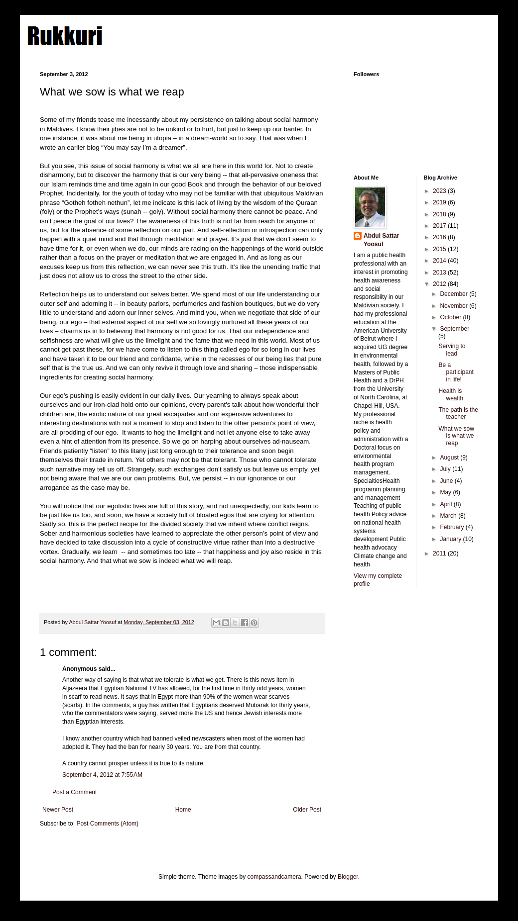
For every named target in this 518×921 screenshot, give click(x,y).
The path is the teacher (458, 413)
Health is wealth (450, 394)
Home (183, 809)
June (447, 480)
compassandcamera (274, 876)
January (451, 539)
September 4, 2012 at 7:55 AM (102, 774)
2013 (440, 272)
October (451, 317)
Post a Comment (74, 792)
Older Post (307, 809)
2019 (440, 202)
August (450, 457)
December (454, 293)
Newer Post (57, 809)
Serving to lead (451, 350)
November (454, 305)
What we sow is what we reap (456, 436)
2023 (440, 190)
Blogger (348, 876)
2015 (440, 249)
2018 (440, 214)
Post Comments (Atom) (107, 823)
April (446, 504)
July (446, 468)
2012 (440, 283)
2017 (440, 225)
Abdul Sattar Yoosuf (381, 240)
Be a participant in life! (455, 372)
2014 (440, 260)
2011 (440, 553)
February (452, 527)
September (454, 328)
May (446, 492)
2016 (440, 237)
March (449, 515)
